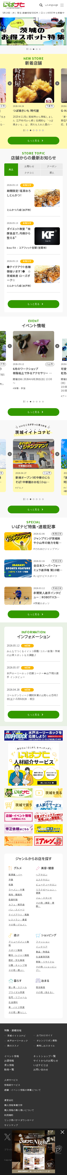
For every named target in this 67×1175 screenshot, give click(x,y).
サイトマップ (11, 1125)
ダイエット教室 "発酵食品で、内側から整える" (18, 233)
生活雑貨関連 (43, 957)
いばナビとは (40, 1065)
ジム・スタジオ (44, 898)
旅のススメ (13, 1046)
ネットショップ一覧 (44, 1056)
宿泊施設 (40, 987)
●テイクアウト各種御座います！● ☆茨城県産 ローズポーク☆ (19, 273)
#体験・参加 (19, 384)
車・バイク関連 (17, 1007)
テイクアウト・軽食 (19, 915)
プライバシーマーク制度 (16, 1150)
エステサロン (43, 880)
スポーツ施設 (15, 950)
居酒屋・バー (15, 875)
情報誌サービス (12, 1085)
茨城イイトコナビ (16, 1036)
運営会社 (8, 1100)
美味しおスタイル (46, 1046)
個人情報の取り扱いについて (19, 1110)
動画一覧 (9, 1069)
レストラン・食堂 (18, 920)
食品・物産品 (43, 952)
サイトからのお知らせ (45, 1060)
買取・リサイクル (45, 962)
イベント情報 (11, 1056)
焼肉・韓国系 (15, 895)
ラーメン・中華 (17, 890)
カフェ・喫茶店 (17, 905)
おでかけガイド (45, 1035)
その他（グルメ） (18, 925)
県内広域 (45, 473)
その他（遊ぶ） (17, 970)
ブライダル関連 (17, 992)
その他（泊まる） (45, 992)
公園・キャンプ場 (18, 965)
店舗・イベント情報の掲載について (22, 1090)
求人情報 (9, 1065)
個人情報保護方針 (13, 1105)
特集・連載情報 (13, 1030)
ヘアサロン (41, 875)
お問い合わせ (40, 1069)
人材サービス (11, 1080)
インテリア (41, 947)
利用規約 (8, 1115)
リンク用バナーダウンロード (19, 1120)
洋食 (11, 880)
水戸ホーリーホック (17, 1041)
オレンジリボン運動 (47, 1040)
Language (52, 5)
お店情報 (9, 1060)
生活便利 (13, 1002)
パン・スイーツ (17, 910)
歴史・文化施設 (17, 960)
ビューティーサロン (46, 885)
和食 (11, 885)
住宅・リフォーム (18, 997)
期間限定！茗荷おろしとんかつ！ (19, 193)
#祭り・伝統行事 (34, 384)
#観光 (18, 488)
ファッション (43, 942)
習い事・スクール (18, 987)
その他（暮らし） (18, 1012)
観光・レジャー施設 (19, 955)
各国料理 (13, 900)
